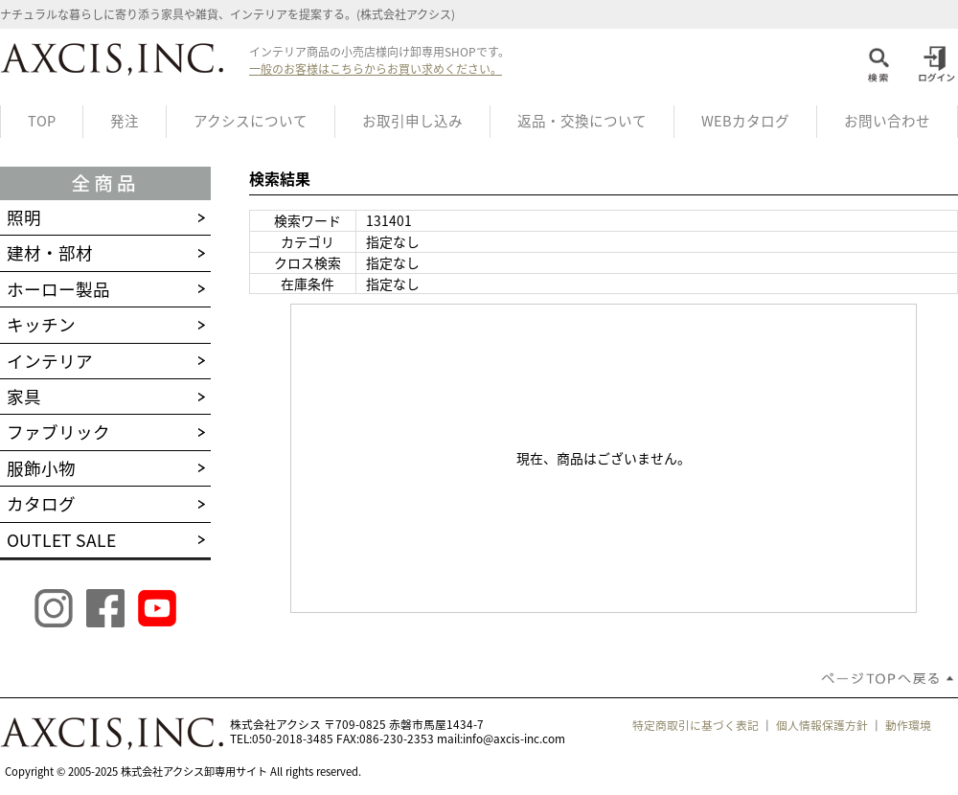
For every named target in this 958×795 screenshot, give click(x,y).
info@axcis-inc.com (514, 738)
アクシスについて (251, 120)
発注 (124, 120)
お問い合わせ (887, 120)
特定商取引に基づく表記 (695, 725)
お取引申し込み (412, 120)
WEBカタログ (745, 120)
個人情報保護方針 (822, 725)
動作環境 (908, 725)
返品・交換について (582, 120)
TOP (42, 120)
